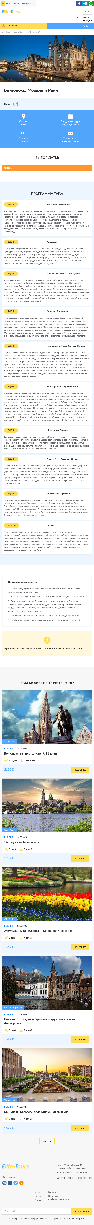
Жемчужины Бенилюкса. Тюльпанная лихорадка (38, 930)
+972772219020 (12, 4)
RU (86, 12)
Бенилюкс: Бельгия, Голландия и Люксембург (36, 1111)
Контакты (53, 1192)
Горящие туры (10, 25)
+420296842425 (26, 4)
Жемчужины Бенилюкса (21, 842)
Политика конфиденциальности (53, 1197)
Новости (39, 1196)
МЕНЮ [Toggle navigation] (88, 26)
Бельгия (8, 749)
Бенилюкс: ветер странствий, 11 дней (30, 753)
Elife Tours (6, 32)
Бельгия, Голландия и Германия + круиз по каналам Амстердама (39, 1021)
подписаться (81, 1211)
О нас (37, 1192)
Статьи (38, 1200)
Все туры (47, 1141)
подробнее (80, 770)
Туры (15, 32)
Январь (8, 168)
